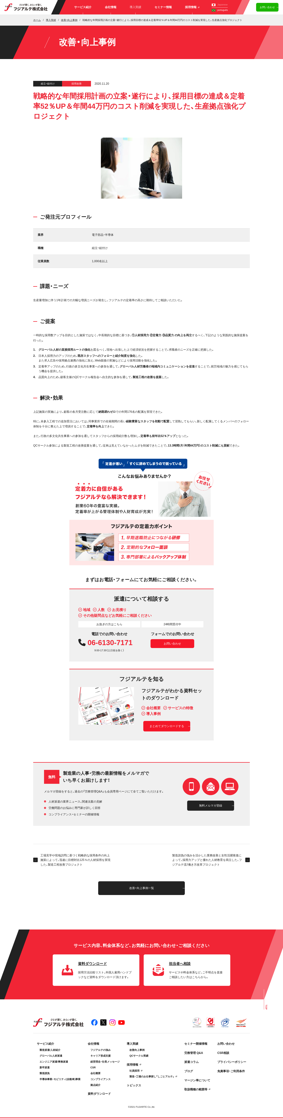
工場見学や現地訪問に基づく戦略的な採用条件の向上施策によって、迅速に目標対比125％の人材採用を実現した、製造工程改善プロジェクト (71, 860)
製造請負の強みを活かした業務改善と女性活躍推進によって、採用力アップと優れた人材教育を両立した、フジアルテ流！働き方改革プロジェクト (211, 860)
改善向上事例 (137, 1049)
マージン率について (197, 1080)
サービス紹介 (83, 7)
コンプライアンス (100, 1079)
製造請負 (45, 1073)
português (220, 10)
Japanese (219, 4)
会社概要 (95, 1073)
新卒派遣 (45, 1067)
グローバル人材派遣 (51, 1055)
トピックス (134, 1085)
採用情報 (192, 7)
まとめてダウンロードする (166, 726)
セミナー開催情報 (195, 1043)
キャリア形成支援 (100, 1055)
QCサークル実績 (138, 1055)
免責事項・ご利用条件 (231, 1071)
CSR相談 (223, 1052)
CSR (93, 1067)
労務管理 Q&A (193, 1052)
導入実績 (135, 7)
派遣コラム (191, 1061)
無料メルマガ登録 (210, 805)
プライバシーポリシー (231, 1061)
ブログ (188, 1071)
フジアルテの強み (100, 1049)
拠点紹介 (95, 1085)
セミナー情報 (163, 7)
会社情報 (110, 7)
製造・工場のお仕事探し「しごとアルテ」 (151, 1076)
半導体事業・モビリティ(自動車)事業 (60, 1079)
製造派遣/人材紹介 (50, 1049)
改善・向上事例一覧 (141, 888)
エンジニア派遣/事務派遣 (54, 1061)
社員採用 (134, 1070)
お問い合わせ (267, 7)
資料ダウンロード (99, 1093)
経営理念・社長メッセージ (105, 1061)
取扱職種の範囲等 (195, 1089)
